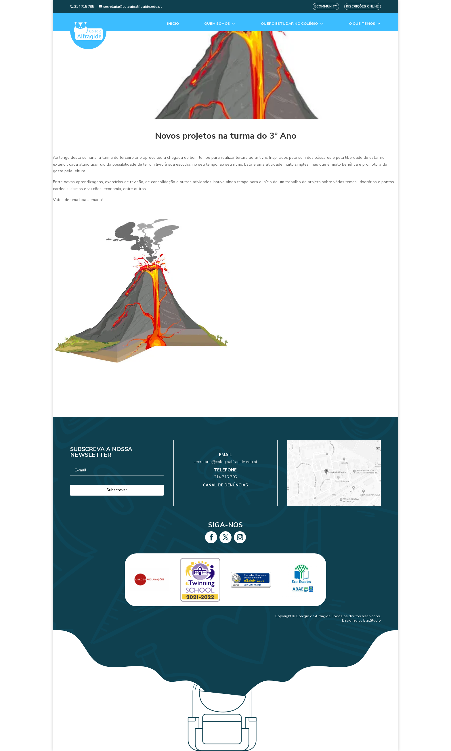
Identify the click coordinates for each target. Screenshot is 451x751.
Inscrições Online (362, 6)
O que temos (362, 24)
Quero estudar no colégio (289, 24)
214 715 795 (225, 475)
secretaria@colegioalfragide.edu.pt (225, 467)
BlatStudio (372, 620)
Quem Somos (217, 24)
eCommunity (325, 6)
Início (173, 24)
